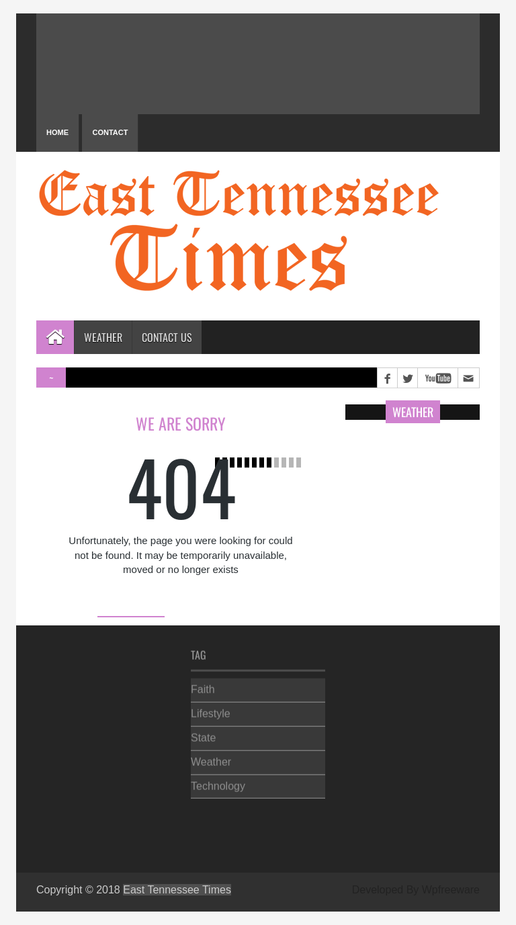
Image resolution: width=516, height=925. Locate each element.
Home (57, 132)
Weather (103, 337)
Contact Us (167, 337)
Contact (110, 132)
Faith (203, 687)
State (203, 735)
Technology (218, 783)
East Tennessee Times (177, 889)
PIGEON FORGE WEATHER (258, 63)
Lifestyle (210, 711)
